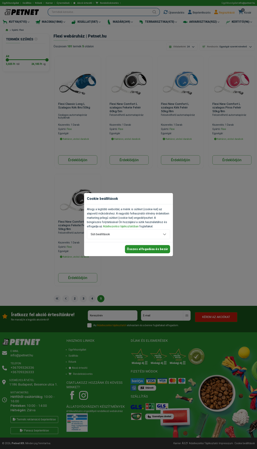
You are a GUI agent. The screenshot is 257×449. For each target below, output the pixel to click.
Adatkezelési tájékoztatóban (121, 226)
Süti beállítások (100, 234)
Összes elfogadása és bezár (147, 249)
